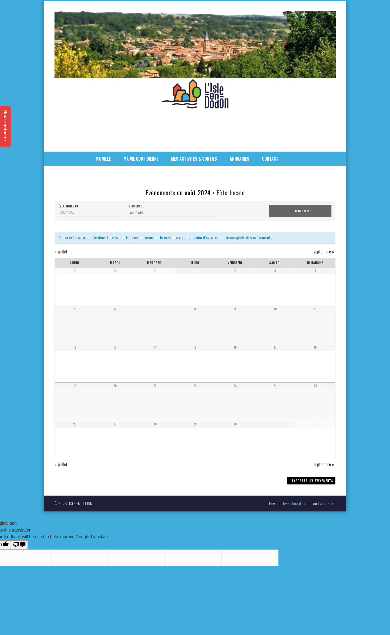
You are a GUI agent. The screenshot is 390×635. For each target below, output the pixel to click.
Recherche (136, 206)
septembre (323, 251)
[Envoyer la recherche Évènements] (300, 211)
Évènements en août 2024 (178, 192)
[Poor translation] (19, 544)
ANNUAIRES (239, 159)
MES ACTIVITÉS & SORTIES (194, 159)
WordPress (328, 503)
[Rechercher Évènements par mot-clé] (171, 212)
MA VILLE (103, 159)
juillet (61, 251)
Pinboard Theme (299, 503)
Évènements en (68, 206)
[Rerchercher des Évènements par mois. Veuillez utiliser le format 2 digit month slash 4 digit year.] (90, 212)
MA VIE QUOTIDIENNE (140, 159)
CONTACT (270, 159)
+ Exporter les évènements (311, 481)
